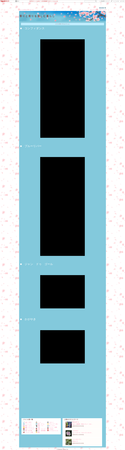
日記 (25, 9)
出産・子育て (27, 422)
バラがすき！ (75, 430)
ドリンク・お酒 (28, 432)
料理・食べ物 (27, 430)
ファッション (27, 424)
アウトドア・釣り (52, 424)
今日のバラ (75, 441)
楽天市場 (122, 1)
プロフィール (30, 9)
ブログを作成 (116, 1)
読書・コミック (40, 429)
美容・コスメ (27, 425)
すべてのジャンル (52, 430)
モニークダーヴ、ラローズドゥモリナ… (82, 432)
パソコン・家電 (52, 427)
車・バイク (51, 425)
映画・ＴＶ (39, 425)
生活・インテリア (28, 429)
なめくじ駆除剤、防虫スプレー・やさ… (82, 424)
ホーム (21, 9)
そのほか (50, 429)
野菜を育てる (75, 422)
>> (104, 1)
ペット (38, 422)
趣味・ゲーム (40, 424)
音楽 (38, 427)
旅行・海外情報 (40, 430)
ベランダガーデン (76, 439)
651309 (101, 8)
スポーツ (50, 422)
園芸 (18, 1)
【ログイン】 (102, 9)
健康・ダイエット (28, 427)
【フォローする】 (94, 9)
